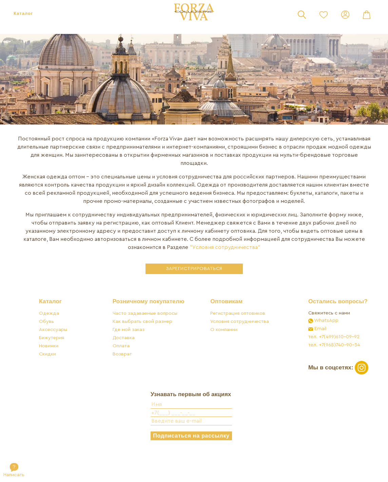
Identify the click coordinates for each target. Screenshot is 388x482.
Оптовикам (222, 322)
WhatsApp (312, 341)
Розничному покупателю (153, 322)
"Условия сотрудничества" (225, 247)
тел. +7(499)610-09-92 (320, 358)
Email (306, 349)
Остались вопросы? (324, 322)
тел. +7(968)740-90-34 (321, 366)
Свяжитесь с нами (316, 333)
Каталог (23, 13)
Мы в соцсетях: (325, 388)
